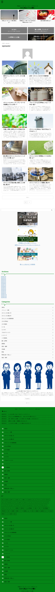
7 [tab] (30, 25)
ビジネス (4, 330)
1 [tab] (21, 25)
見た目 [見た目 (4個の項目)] (51, 510)
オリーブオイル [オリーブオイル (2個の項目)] (46, 499)
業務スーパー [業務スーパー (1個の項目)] (18, 510)
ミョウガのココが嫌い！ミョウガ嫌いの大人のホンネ (19, 423)
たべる (3, 327)
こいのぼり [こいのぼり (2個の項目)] (16, 499)
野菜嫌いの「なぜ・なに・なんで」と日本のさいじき (27, 586)
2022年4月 (3, 279)
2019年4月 (3, 289)
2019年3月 (3, 290)
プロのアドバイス (6, 332)
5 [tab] (27, 25)
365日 (3, 307)
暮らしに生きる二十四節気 (27, 265)
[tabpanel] (9, 17)
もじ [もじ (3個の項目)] (34, 499)
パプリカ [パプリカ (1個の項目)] (23, 505)
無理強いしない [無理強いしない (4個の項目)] (27, 510)
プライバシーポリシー (23, 408)
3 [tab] (24, 25)
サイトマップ (31, 408)
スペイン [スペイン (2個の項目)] (15, 502)
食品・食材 (4, 357)
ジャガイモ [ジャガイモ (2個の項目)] (9, 502)
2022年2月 (3, 282)
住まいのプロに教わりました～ (27, 227)
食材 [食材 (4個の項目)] (11, 513)
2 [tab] (23, 25)
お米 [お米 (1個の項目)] (11, 499)
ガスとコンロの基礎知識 (7, 318)
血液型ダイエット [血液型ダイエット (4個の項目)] (44, 510)
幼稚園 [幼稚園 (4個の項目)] (13, 510)
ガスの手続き (5, 321)
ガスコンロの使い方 (6, 313)
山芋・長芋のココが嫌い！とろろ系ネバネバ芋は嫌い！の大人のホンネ (23, 418)
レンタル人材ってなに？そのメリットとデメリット (27, 391)
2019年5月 (3, 288)
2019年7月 (3, 285)
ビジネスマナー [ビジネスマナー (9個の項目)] (30, 505)
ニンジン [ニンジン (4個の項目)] (40, 502)
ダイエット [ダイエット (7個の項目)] (26, 502)
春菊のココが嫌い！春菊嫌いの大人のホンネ (17, 420)
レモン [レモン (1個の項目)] (10, 507)
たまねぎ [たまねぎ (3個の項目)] (29, 499)
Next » (27, 198)
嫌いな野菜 (4, 341)
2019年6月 (3, 286)
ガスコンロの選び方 (6, 316)
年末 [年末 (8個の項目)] (8, 510)
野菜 (3, 352)
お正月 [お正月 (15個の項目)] (6, 499)
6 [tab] (28, 25)
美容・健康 (4, 346)
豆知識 (3, 349)
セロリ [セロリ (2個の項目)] (20, 502)
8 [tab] (31, 25)
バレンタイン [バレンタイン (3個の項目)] (11, 505)
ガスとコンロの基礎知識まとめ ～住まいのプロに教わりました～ (22, 416)
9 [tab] (32, 25)
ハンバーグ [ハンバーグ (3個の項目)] (4, 505)
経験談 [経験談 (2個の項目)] (37, 510)
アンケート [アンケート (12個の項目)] (39, 499)
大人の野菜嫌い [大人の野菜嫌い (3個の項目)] (29, 507)
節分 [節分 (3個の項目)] (33, 510)
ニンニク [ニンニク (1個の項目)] (46, 502)
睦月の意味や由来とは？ (46, 20)
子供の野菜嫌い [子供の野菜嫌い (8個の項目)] (45, 507)
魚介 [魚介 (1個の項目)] (15, 513)
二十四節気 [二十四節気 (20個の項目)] (16, 507)
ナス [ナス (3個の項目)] (36, 502)
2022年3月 (3, 281)
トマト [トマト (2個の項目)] (31, 502)
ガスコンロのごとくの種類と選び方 (38, 183)
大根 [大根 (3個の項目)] (35, 507)
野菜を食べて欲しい (6, 355)
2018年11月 (4, 296)
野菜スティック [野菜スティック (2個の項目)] (5, 513)
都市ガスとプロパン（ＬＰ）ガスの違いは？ (14, 76)
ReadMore (27, 399)
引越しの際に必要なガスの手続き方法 (12, 129)
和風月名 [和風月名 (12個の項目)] (22, 507)
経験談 (3, 344)
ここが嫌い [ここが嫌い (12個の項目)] (23, 499)
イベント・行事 (5, 310)
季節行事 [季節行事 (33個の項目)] (3, 510)
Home (16, 408)
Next (53, 17)
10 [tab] (34, 25)
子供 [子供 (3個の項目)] (39, 507)
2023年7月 (3, 276)
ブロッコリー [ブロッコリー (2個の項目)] (43, 505)
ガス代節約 (4, 324)
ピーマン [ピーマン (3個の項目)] (37, 505)
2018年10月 (4, 297)
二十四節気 (4, 338)
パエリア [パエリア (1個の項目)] (17, 505)
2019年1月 (3, 293)
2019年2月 (3, 292)
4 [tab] (25, 25)
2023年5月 (3, 278)
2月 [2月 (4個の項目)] (2, 499)
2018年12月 (4, 295)
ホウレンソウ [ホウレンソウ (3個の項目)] (4, 507)
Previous (2, 17)
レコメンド (4, 335)
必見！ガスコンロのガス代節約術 (37, 76)
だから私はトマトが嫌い (27, 8)
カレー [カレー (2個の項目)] (3, 502)
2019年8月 (3, 283)
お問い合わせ (37, 408)
